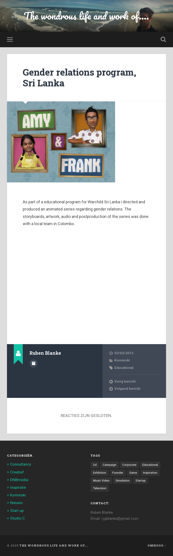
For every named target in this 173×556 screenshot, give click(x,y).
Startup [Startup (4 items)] (141, 480)
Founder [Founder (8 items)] (117, 472)
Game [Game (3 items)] (133, 472)
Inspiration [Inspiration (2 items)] (150, 472)
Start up (17, 510)
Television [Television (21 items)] (99, 488)
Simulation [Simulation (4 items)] (123, 480)
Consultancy (20, 464)
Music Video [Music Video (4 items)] (101, 480)
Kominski (122, 360)
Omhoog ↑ (157, 545)
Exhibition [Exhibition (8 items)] (99, 472)
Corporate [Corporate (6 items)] (129, 464)
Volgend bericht (127, 389)
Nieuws (16, 502)
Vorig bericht (125, 381)
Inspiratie (18, 487)
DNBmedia (19, 480)
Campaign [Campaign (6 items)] (109, 464)
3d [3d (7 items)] (95, 464)
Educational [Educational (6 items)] (150, 464)
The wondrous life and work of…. (53, 545)
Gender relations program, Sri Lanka (79, 77)
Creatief (17, 472)
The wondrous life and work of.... (86, 16)
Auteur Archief (34, 363)
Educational (123, 368)
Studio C (17, 518)
